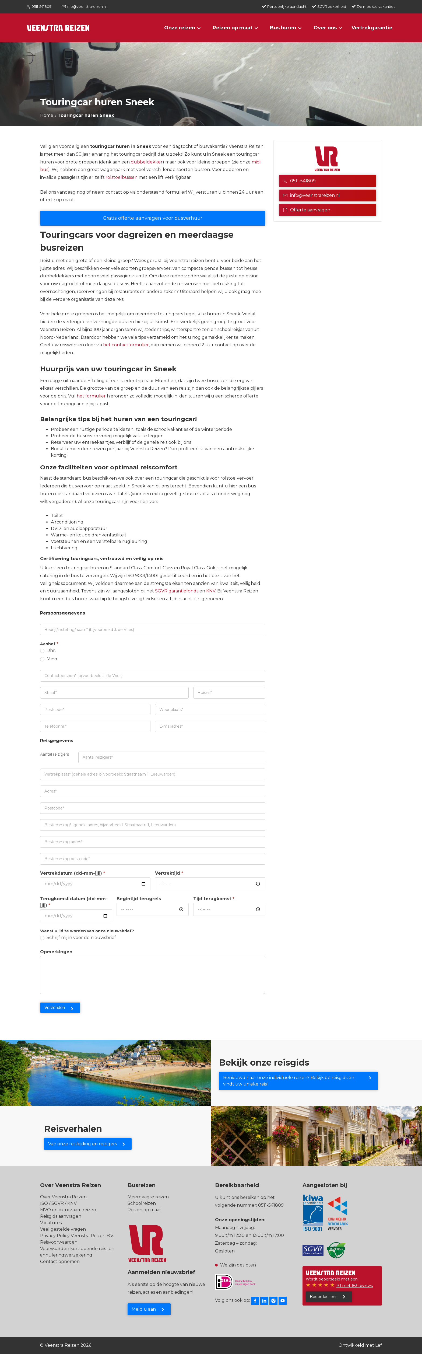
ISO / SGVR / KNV (58, 1203)
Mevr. (49, 658)
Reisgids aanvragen (60, 1216)
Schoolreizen (142, 1203)
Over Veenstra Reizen (63, 1196)
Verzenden (54, 1007)
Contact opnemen (60, 1261)
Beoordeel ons (323, 1296)
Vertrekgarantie (371, 28)
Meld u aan (144, 1309)
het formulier (91, 396)
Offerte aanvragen (306, 209)
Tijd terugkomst (213, 898)
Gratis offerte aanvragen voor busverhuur (152, 218)
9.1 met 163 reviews (354, 1285)
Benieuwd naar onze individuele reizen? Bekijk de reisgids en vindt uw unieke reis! (288, 1081)
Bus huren (283, 28)
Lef (378, 1345)
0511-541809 (41, 6)
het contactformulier (126, 344)
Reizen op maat (232, 28)
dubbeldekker (147, 162)
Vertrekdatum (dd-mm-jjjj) (72, 873)
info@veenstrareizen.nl (86, 6)
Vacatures (51, 1222)
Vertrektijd (169, 873)
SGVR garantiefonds (176, 591)
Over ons (325, 28)
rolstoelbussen (121, 177)
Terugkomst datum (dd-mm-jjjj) (74, 902)
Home (46, 115)
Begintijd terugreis (139, 898)
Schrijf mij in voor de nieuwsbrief (78, 937)
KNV (210, 591)
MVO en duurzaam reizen (68, 1209)
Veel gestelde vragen (63, 1229)
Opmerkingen (56, 951)
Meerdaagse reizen (148, 1196)
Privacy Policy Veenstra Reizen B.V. (77, 1235)
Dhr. (48, 650)
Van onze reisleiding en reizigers (82, 1143)
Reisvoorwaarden (59, 1242)
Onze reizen (179, 28)
